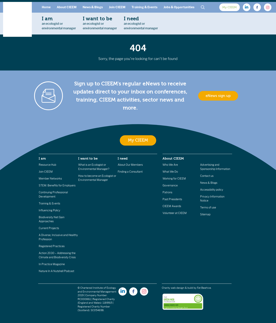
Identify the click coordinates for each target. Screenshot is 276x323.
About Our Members (130, 164)
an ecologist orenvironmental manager (59, 23)
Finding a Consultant (130, 171)
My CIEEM (229, 7)
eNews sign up (218, 96)
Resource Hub (47, 164)
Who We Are (170, 164)
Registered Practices (52, 246)
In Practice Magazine (52, 264)
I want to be (88, 158)
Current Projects (49, 228)
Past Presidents (172, 199)
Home (46, 7)
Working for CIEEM (174, 178)
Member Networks (50, 178)
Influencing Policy (49, 210)
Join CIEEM (117, 7)
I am (42, 158)
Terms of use (208, 207)
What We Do (170, 171)
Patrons (167, 192)
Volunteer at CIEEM (175, 213)
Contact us (207, 176)
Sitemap (205, 214)
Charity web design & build (177, 287)
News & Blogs (93, 7)
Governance (170, 185)
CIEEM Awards (172, 206)
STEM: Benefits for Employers (57, 185)
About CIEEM (66, 7)
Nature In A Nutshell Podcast (56, 271)
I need (123, 158)
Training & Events (144, 7)
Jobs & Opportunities (178, 7)
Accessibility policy (211, 189)
